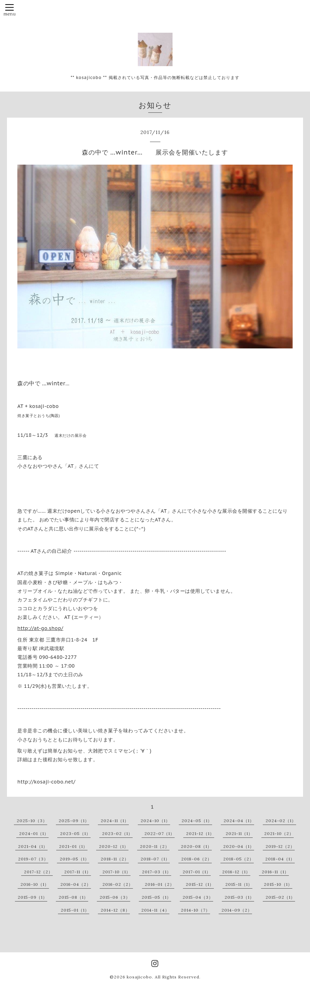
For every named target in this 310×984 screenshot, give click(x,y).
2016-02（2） (117, 884)
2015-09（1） (32, 897)
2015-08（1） (73, 897)
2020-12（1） (113, 846)
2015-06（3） (115, 897)
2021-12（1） (200, 833)
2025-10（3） (32, 820)
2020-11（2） (154, 846)
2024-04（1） (239, 820)
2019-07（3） (33, 858)
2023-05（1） (75, 833)
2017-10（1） (116, 871)
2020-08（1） (196, 846)
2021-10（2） (279, 833)
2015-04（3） (198, 897)
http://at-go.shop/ (40, 628)
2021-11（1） (239, 833)
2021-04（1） (33, 846)
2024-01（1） (34, 833)
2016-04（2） (75, 884)
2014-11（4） (155, 910)
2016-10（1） (34, 884)
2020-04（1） (238, 846)
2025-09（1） (74, 820)
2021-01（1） (73, 846)
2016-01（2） (159, 884)
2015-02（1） (280, 897)
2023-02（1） (117, 833)
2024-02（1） (281, 820)
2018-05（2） (238, 858)
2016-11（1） (275, 871)
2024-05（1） (197, 820)
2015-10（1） (278, 884)
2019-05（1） (74, 858)
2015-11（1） (238, 884)
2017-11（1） (77, 871)
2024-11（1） (115, 820)
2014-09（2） (236, 910)
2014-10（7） (195, 910)
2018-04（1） (280, 858)
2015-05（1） (156, 897)
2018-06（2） (196, 858)
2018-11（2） (115, 858)
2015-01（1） (75, 910)
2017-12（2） (38, 871)
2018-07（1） (155, 858)
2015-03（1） (239, 897)
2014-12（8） (115, 910)
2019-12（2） (280, 846)
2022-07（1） (159, 833)
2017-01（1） (197, 871)
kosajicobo (139, 976)
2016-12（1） (236, 871)
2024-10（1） (155, 820)
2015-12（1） (200, 884)
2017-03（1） (156, 871)
